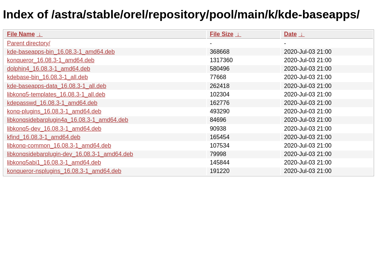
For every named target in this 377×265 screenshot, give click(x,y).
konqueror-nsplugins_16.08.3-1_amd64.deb (64, 171)
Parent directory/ (28, 43)
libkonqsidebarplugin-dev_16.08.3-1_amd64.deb (70, 154)
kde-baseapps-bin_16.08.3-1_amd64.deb (61, 52)
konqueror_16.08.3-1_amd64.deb (51, 60)
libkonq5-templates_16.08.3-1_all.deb (56, 94)
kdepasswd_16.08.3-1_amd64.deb (52, 103)
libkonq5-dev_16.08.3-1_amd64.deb (54, 129)
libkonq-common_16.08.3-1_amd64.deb (59, 145)
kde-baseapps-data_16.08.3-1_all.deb (56, 86)
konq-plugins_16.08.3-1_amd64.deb (54, 111)
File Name (21, 34)
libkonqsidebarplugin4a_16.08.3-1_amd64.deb (67, 120)
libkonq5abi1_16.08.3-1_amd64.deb (54, 162)
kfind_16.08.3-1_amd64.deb (43, 137)
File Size (221, 34)
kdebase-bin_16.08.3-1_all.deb (47, 77)
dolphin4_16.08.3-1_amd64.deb (48, 69)
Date (290, 34)
